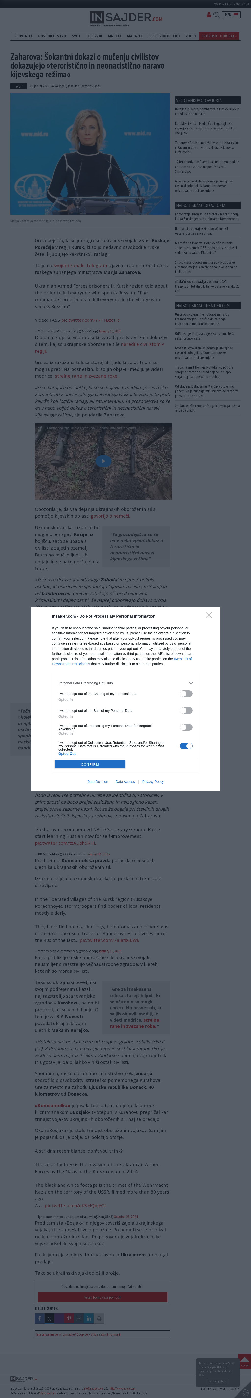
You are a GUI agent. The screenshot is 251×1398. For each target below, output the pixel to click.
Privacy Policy (153, 782)
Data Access (125, 782)
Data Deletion (97, 782)
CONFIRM (90, 764)
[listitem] (125, 682)
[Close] (210, 616)
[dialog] (125, 699)
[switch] (186, 693)
